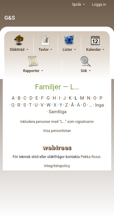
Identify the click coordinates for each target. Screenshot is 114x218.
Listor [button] (68, 50)
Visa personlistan (57, 131)
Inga (99, 105)
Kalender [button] (94, 50)
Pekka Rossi (90, 157)
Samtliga (57, 111)
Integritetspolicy (57, 166)
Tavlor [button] (44, 50)
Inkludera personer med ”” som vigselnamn (57, 122)
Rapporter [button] (31, 71)
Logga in (99, 4)
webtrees (57, 147)
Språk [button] (77, 4)
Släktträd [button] (17, 50)
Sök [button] (84, 71)
